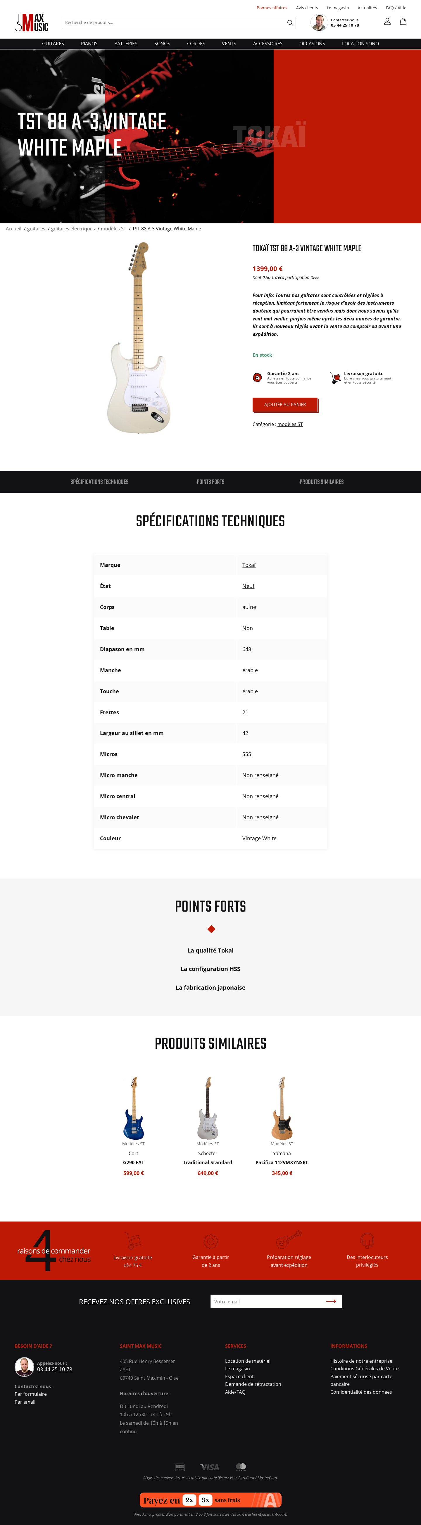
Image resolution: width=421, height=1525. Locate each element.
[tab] (99, 482)
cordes (196, 43)
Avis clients (307, 8)
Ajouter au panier (285, 404)
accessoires (268, 43)
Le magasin (338, 8)
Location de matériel (247, 1361)
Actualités (367, 8)
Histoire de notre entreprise (361, 1361)
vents (229, 43)
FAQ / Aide (396, 8)
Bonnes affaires (272, 8)
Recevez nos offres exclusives (134, 1301)
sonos (162, 43)
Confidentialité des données (361, 1392)
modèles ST (290, 424)
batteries (125, 43)
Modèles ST (133, 1143)
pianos (89, 43)
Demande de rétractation (253, 1384)
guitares (53, 43)
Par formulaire (31, 1394)
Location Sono (360, 43)
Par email (25, 1402)
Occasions (312, 43)
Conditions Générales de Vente (364, 1368)
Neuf (248, 585)
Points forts (211, 482)
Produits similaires (322, 482)
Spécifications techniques (99, 482)
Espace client (239, 1376)
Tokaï (249, 564)
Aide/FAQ (235, 1392)
